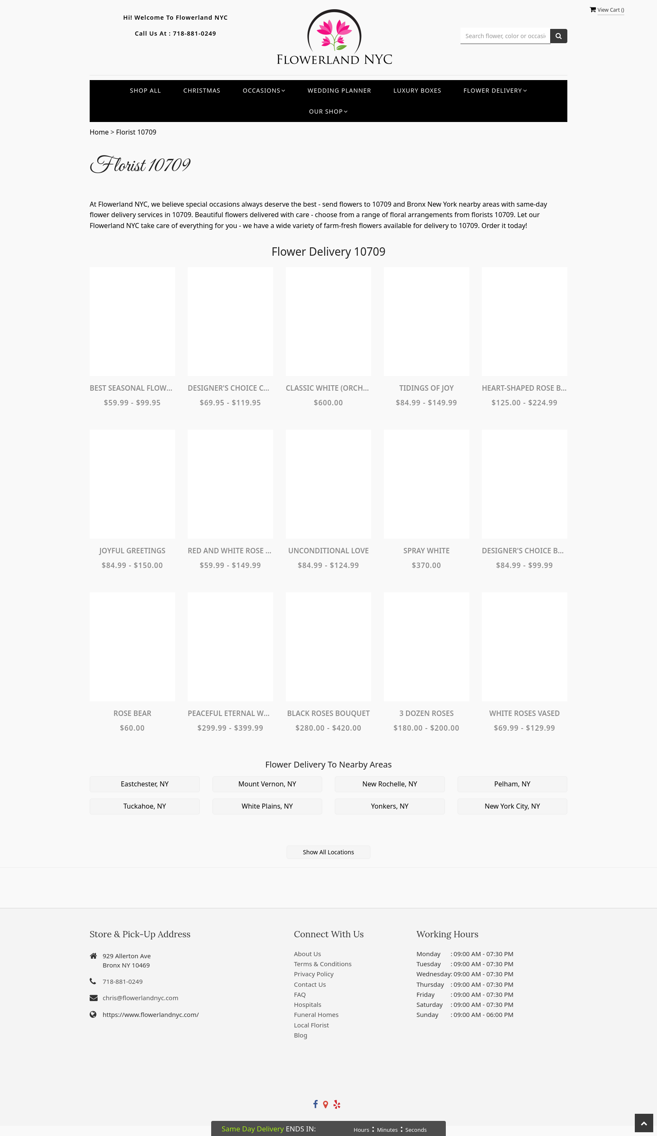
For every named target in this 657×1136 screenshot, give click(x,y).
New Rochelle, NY (389, 783)
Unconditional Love (328, 550)
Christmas (202, 90)
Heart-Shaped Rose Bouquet (524, 388)
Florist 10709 (136, 132)
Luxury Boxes (417, 90)
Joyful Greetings (132, 550)
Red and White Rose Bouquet (230, 550)
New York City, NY (512, 806)
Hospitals (307, 1004)
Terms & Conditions (323, 964)
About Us (307, 953)
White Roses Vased (524, 713)
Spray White (427, 550)
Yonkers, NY (390, 806)
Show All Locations (328, 852)
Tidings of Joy (426, 388)
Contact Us (310, 984)
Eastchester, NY (144, 783)
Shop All (145, 90)
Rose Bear (133, 713)
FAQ (300, 994)
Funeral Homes (316, 1014)
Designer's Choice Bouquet (524, 550)
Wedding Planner (339, 90)
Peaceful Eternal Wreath (230, 713)
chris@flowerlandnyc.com (140, 997)
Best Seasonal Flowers (132, 388)
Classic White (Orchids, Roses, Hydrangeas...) (328, 388)
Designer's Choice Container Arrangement (230, 388)
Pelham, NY (512, 783)
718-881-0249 (195, 33)
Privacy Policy (314, 974)
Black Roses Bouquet (328, 713)
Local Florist (311, 1025)
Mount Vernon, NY (267, 783)
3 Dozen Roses (426, 713)
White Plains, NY (267, 806)
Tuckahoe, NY (145, 806)
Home (99, 132)
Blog (301, 1035)
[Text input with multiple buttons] (505, 36)
